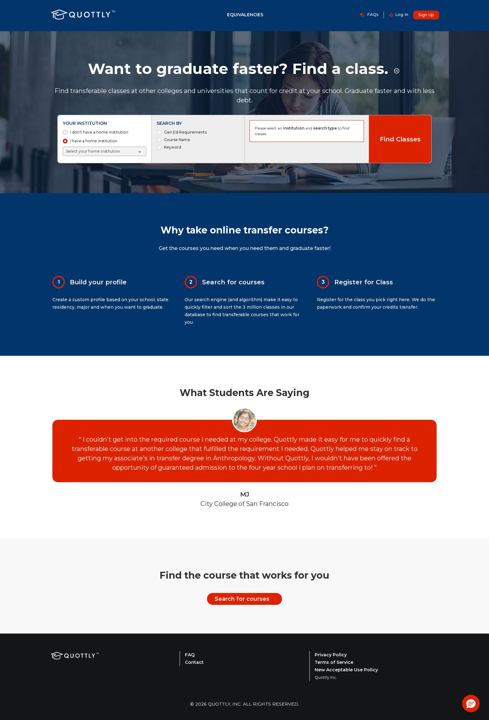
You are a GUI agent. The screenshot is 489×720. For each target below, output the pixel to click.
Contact (194, 662)
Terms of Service (334, 662)
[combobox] (105, 151)
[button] (471, 703)
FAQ (190, 655)
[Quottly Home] (75, 663)
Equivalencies (245, 14)
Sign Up (426, 14)
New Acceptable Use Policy (346, 670)
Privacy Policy (331, 655)
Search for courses (242, 598)
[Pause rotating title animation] (397, 71)
